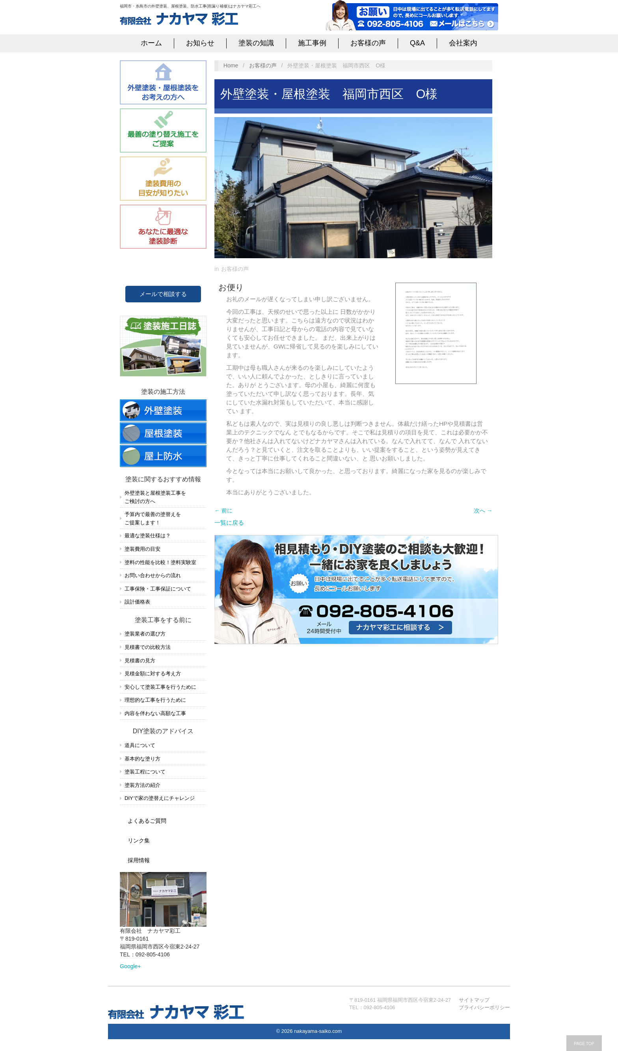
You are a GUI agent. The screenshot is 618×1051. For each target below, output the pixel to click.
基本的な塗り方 (142, 759)
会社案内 (463, 43)
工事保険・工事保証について (158, 589)
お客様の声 (368, 43)
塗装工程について (145, 772)
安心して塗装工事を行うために (160, 687)
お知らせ (200, 43)
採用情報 (139, 860)
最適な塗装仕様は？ (148, 536)
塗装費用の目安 (142, 549)
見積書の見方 (140, 660)
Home (230, 65)
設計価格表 (137, 602)
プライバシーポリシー (484, 1007)
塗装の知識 (256, 43)
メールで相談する (163, 294)
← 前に (223, 510)
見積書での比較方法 (148, 647)
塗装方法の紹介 (142, 785)
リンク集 (139, 840)
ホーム (151, 43)
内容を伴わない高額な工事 (155, 713)
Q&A (417, 43)
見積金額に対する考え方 (153, 673)
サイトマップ (474, 1000)
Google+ (130, 966)
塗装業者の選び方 (145, 634)
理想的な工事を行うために (155, 700)
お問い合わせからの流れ (153, 575)
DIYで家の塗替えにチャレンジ (160, 798)
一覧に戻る (229, 522)
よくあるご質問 (147, 821)
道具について (140, 745)
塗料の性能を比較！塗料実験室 (160, 562)
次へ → (483, 510)
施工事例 (312, 43)
